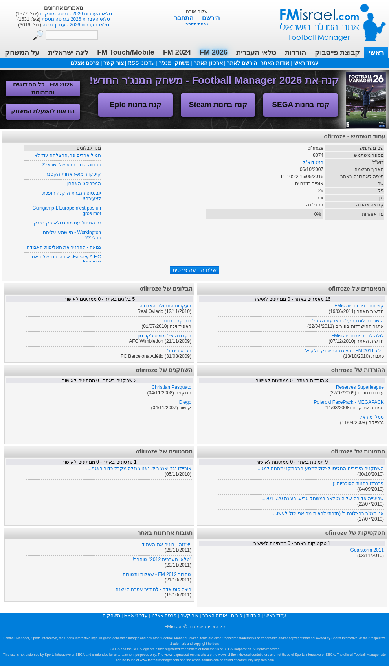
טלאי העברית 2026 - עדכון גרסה (75, 25)
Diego (185, 402)
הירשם (211, 18)
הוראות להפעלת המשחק (43, 111)
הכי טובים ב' (179, 350)
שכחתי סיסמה (197, 24)
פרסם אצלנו (84, 63)
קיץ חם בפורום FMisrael (359, 306)
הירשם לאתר (242, 63)
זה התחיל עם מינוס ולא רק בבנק (67, 223)
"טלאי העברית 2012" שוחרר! (161, 559)
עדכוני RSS (141, 63)
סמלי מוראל (372, 417)
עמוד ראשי (327, 19)
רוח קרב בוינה (176, 321)
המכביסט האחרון (83, 183)
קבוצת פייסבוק (337, 53)
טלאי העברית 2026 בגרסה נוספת (75, 19)
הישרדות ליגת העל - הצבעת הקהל (348, 321)
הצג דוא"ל (313, 162)
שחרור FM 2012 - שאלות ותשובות (157, 574)
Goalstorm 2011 (367, 550)
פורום (236, 615)
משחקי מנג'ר (174, 63)
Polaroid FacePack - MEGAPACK (349, 402)
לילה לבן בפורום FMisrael (357, 336)
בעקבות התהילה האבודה (165, 306)
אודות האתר (275, 63)
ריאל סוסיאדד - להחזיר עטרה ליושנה (153, 589)
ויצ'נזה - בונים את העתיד (166, 544)
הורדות (295, 53)
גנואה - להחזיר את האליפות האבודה (64, 247)
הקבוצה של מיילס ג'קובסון (164, 336)
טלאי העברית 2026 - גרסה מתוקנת (75, 14)
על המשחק (22, 53)
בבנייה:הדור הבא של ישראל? (71, 164)
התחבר (184, 18)
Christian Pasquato (171, 387)
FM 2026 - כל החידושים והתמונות (43, 88)
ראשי (376, 53)
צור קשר (113, 63)
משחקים (111, 615)
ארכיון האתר (208, 63)
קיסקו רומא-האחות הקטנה (73, 174)
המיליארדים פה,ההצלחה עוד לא (67, 155)
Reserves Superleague (360, 387)
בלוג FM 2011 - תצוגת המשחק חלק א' (344, 350)
